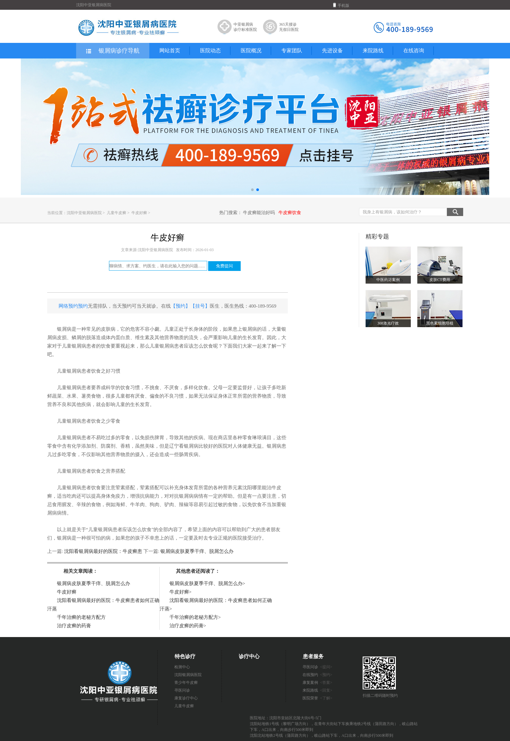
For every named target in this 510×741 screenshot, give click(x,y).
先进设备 (332, 50)
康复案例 (317, 682)
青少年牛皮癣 (186, 682)
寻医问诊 (182, 690)
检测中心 (182, 667)
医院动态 (210, 50)
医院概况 (251, 50)
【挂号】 (200, 306)
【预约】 (180, 306)
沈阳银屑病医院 (188, 674)
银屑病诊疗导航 (112, 51)
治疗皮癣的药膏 (74, 625)
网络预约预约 (73, 306)
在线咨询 (413, 50)
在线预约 (317, 674)
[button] (252, 189)
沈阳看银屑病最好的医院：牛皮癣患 (103, 551)
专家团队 (291, 50)
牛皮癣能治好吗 (259, 212)
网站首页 (169, 50)
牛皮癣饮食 (289, 212)
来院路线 (373, 50)
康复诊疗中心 (186, 698)
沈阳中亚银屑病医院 (84, 213)
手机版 (341, 5)
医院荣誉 (317, 698)
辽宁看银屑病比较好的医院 (198, 446)
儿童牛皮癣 (117, 213)
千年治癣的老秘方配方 (81, 617)
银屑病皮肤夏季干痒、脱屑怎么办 (196, 551)
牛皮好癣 (139, 213)
